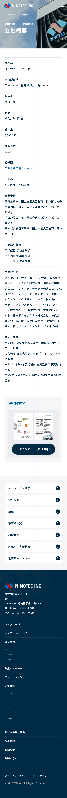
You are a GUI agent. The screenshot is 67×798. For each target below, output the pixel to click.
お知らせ (10, 749)
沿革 (11, 511)
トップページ (12, 624)
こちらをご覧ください (18, 168)
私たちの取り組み (15, 732)
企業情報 (14, 14)
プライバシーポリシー (17, 775)
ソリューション (14, 677)
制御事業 (6, 649)
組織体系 (13, 535)
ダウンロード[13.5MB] (33, 449)
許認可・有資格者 (19, 547)
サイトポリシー (40, 775)
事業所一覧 (15, 523)
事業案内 (10, 642)
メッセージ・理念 (19, 488)
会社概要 (13, 500)
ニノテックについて (16, 633)
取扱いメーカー (14, 668)
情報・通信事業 (8, 659)
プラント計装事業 (8, 654)
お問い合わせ (12, 758)
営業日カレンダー (19, 558)
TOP (7, 14)
